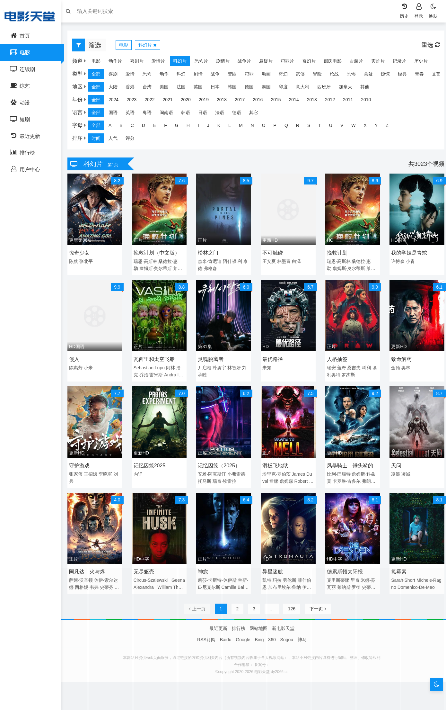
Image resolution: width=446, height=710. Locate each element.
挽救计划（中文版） (159, 253)
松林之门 (209, 253)
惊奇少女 (82, 253)
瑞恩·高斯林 (147, 261)
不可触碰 (272, 253)
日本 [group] (218, 88)
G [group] (180, 127)
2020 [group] (189, 101)
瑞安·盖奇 (335, 366)
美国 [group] (167, 88)
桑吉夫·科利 (358, 366)
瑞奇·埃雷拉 (226, 478)
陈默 (76, 261)
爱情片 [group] (161, 62)
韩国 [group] (235, 88)
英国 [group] (201, 88)
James (298, 471)
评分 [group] (133, 139)
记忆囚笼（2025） (220, 463)
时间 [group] (99, 139)
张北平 (89, 261)
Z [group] (390, 127)
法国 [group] (184, 88)
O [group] (267, 127)
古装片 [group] (359, 62)
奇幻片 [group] (312, 62)
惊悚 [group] (388, 75)
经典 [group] (405, 75)
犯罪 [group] (252, 75)
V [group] (345, 127)
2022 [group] (153, 101)
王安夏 (269, 261)
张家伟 (79, 471)
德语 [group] (239, 114)
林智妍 (235, 366)
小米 (91, 366)
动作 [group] (167, 75)
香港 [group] (133, 88)
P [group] (278, 127)
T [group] (322, 127)
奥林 (403, 366)
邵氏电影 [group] (336, 62)
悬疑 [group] (371, 75)
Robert (301, 478)
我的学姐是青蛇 (407, 253)
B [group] (124, 127)
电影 (126, 46)
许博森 (396, 261)
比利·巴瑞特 (337, 471)
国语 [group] (116, 114)
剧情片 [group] (226, 62)
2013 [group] (315, 101)
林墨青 (284, 261)
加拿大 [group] (348, 88)
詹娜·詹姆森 (281, 478)
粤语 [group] (150, 114)
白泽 (296, 261)
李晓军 (108, 471)
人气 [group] (116, 139)
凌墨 (393, 471)
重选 (427, 46)
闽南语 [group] (169, 114)
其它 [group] (256, 114)
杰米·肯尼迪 (211, 261)
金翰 (393, 366)
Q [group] (289, 127)
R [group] (300, 127)
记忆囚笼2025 (152, 463)
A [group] (113, 127)
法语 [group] (222, 114)
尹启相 (206, 366)
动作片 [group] (118, 62)
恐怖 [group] (150, 75)
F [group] (168, 127)
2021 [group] (171, 101)
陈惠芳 (79, 366)
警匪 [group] (235, 75)
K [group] (222, 127)
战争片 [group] (247, 62)
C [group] (135, 127)
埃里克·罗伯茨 (276, 471)
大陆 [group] (116, 88)
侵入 (77, 358)
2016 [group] (261, 101)
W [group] (356, 127)
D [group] (146, 127)
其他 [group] (367, 88)
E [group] (157, 127)
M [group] (244, 127)
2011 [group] (351, 101)
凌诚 (403, 471)
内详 (140, 471)
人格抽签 (336, 358)
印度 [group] (286, 88)
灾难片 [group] (381, 62)
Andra (172, 373)
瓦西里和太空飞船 (156, 358)
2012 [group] (333, 101)
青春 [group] (422, 75)
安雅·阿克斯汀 (213, 471)
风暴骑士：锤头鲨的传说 (349, 464)
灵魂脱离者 (212, 358)
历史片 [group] (424, 62)
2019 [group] (207, 101)
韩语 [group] (188, 114)
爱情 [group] (133, 75)
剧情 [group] (201, 75)
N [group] (255, 127)
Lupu (162, 366)
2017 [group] (243, 101)
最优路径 (272, 358)
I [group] (201, 127)
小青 (408, 261)
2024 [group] (117, 101)
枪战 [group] (337, 75)
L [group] (233, 127)
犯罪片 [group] (290, 62)
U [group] (334, 127)
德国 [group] (252, 88)
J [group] (211, 127)
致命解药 (399, 358)
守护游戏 (82, 463)
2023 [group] (135, 101)
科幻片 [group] (183, 62)
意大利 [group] (305, 88)
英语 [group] (133, 114)
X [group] (368, 127)
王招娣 (94, 471)
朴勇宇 (220, 366)
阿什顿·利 (233, 261)
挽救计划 (336, 253)
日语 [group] (205, 114)
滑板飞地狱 (275, 463)
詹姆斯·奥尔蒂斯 (157, 268)
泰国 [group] (269, 88)
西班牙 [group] (327, 88)
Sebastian (145, 366)
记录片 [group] (402, 62)
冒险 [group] (320, 75)
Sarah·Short (401, 576)
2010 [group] (369, 101)
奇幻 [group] (286, 75)
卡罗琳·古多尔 (345, 478)
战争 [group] (218, 75)
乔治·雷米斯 (153, 373)
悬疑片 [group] (269, 62)
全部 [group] (99, 75)
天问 (394, 463)
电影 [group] (99, 62)
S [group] (311, 127)
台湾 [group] (150, 88)
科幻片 (151, 46)
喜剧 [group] (116, 75)
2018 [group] (225, 101)
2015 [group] (279, 101)
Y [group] (379, 127)
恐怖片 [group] (204, 62)
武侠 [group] (303, 75)
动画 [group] (269, 75)
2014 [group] (297, 101)
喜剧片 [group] (140, 62)
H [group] (191, 127)
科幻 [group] (184, 75)
